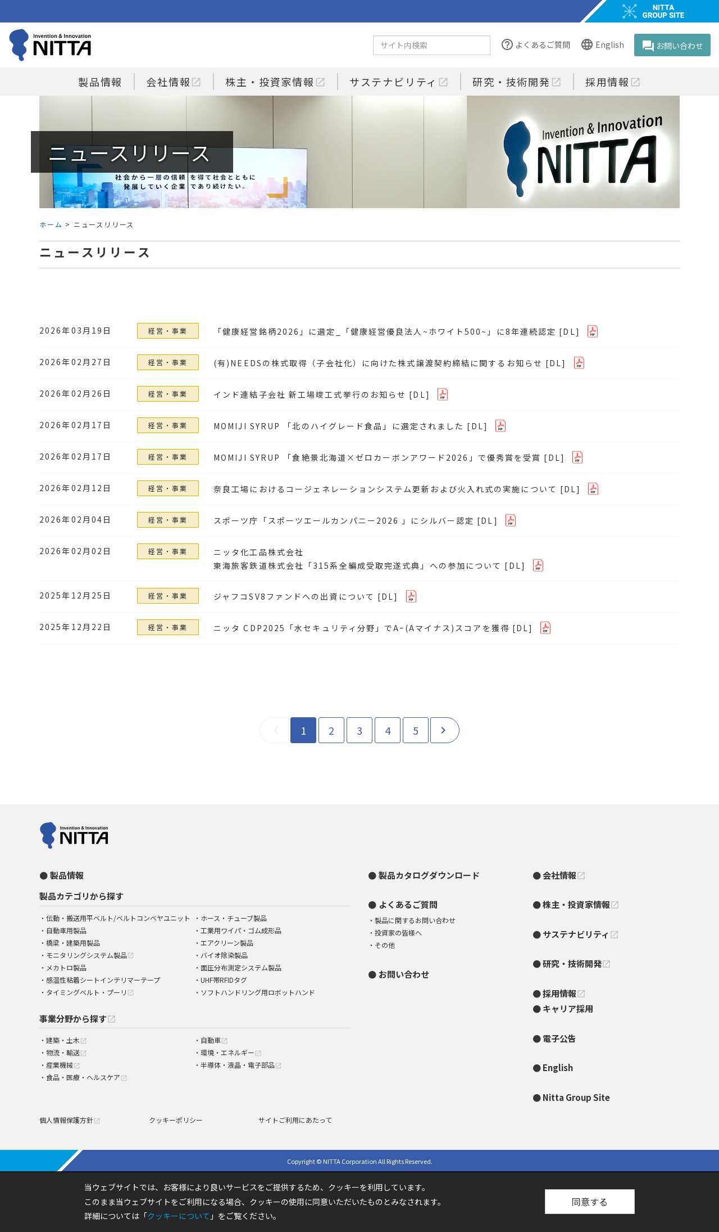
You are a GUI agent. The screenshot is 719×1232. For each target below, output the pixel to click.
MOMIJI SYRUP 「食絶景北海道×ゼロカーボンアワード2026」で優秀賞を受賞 (377, 457)
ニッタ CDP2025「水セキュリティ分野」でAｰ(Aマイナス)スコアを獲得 (361, 627)
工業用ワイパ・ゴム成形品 (241, 930)
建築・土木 (66, 1040)
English (602, 45)
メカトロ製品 (66, 967)
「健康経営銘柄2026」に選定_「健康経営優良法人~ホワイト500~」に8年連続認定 (384, 331)
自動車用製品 (66, 930)
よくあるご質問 (535, 45)
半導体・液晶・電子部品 (241, 1064)
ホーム (50, 224)
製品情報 (100, 81)
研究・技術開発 (517, 81)
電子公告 (559, 1038)
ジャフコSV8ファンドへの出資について (294, 596)
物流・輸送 (66, 1052)
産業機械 (63, 1064)
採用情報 (613, 81)
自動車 (214, 1040)
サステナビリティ (399, 81)
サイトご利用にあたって (295, 1120)
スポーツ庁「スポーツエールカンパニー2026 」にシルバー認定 (343, 520)
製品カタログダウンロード (429, 875)
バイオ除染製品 (224, 955)
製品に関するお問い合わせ (415, 920)
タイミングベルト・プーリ (90, 992)
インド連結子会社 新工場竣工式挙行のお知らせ (309, 394)
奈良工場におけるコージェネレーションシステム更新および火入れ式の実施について (385, 488)
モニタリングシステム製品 (90, 955)
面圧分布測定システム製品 (241, 967)
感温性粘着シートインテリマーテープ (103, 979)
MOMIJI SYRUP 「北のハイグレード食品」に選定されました (338, 425)
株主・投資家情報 (275, 81)
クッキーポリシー (176, 1120)
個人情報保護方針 (70, 1120)
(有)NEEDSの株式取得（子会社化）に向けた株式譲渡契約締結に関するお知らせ (378, 362)
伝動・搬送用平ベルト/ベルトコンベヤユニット (118, 918)
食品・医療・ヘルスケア (87, 1077)
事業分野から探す (77, 1018)
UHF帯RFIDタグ (224, 979)
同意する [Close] (590, 1201)
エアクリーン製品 (227, 942)
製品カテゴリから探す (81, 896)
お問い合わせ (672, 46)
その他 (385, 945)
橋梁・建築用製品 (73, 942)
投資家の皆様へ (398, 932)
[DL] (569, 331)
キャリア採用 (568, 1008)
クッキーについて (178, 1215)
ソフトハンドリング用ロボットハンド (258, 992)
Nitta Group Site (576, 1097)
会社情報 (174, 81)
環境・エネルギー (231, 1052)
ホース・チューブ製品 (234, 918)
